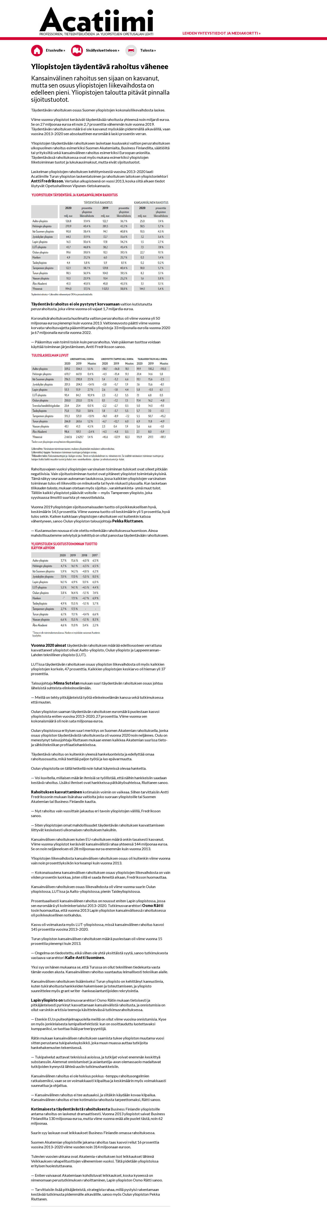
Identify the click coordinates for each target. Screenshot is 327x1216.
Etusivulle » (48, 50)
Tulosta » (140, 50)
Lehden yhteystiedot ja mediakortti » (221, 33)
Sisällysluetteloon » (95, 50)
